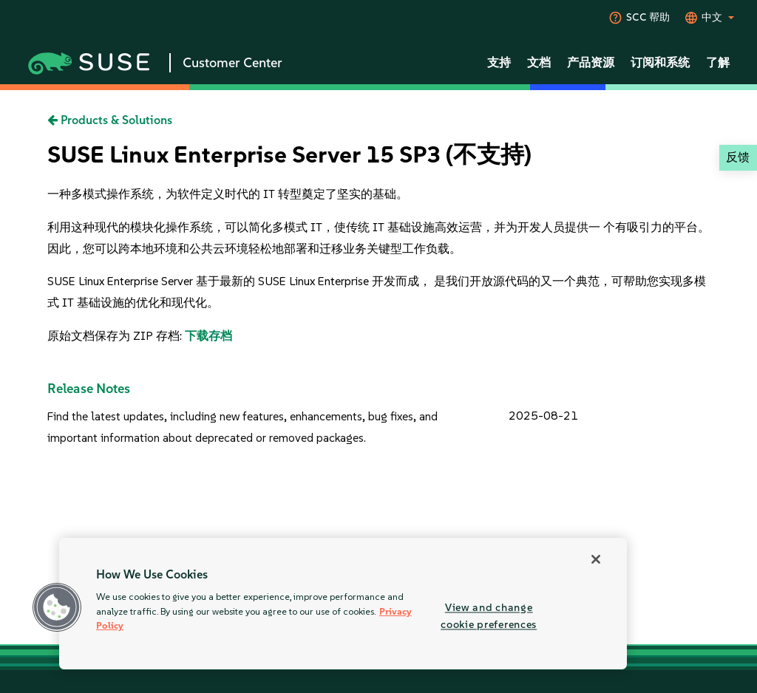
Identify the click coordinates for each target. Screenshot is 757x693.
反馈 (738, 157)
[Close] (596, 559)
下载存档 (208, 336)
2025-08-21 (543, 416)
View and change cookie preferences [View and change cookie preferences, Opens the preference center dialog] (489, 616)
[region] (343, 603)
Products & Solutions (109, 120)
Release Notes (88, 388)
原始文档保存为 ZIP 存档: (116, 336)
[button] (57, 607)
